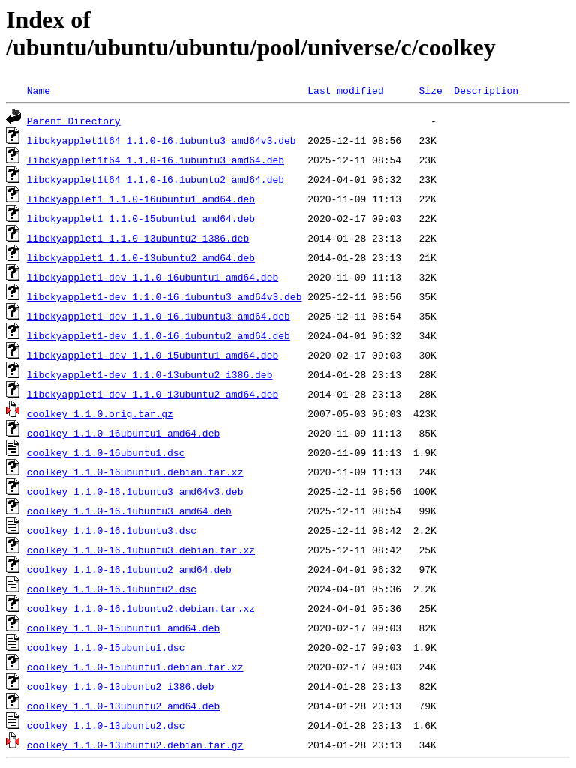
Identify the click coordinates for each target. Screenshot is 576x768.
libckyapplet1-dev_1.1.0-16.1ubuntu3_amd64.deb (158, 315)
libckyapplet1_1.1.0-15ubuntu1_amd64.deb (141, 218)
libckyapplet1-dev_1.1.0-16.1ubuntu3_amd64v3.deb (164, 296)
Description (486, 90)
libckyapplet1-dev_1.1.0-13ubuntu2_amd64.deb (152, 393)
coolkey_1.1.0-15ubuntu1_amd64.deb (123, 627)
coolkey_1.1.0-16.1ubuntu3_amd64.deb (129, 511)
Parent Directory (74, 121)
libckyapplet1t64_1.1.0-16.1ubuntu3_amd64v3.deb (161, 140)
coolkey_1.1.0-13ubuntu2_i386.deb (120, 686)
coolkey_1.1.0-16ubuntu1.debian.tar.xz (135, 471)
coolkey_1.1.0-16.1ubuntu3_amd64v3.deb (135, 491)
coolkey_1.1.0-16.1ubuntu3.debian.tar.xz (141, 549)
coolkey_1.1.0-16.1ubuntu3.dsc (111, 530)
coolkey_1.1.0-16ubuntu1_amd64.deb (123, 433)
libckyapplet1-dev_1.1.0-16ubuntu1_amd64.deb (152, 277)
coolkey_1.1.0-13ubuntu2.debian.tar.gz (135, 745)
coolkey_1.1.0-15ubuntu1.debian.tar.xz (135, 667)
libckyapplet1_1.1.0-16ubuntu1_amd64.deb (141, 199)
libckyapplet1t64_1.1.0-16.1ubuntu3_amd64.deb (155, 159)
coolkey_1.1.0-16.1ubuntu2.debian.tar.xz (141, 608)
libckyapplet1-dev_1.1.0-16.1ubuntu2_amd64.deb (158, 335)
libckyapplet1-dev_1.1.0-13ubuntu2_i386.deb (150, 374)
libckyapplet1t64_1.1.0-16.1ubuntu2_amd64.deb (155, 179)
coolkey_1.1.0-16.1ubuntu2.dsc (111, 589)
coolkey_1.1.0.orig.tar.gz (100, 413)
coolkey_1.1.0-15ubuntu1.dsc (106, 647)
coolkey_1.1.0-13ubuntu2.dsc (106, 725)
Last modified (345, 90)
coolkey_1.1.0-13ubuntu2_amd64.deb (123, 705)
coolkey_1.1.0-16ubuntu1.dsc (106, 452)
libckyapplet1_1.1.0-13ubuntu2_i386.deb (138, 237)
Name (38, 90)
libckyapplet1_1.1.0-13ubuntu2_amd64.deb (141, 257)
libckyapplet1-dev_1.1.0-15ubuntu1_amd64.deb (152, 355)
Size (430, 90)
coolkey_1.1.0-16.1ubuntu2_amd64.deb (129, 569)
